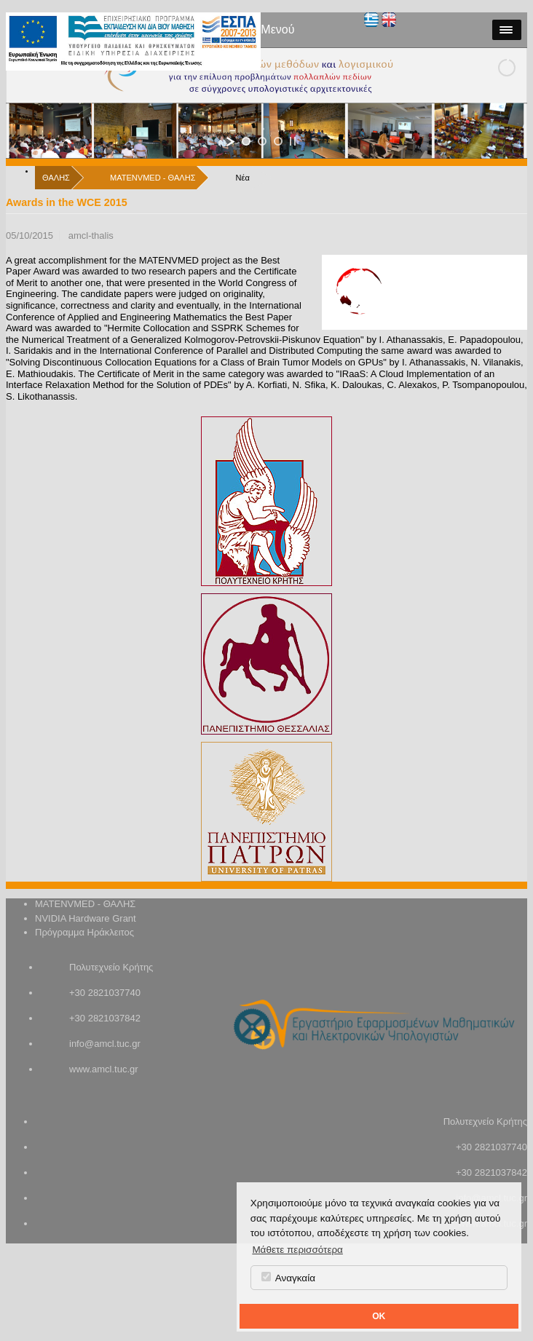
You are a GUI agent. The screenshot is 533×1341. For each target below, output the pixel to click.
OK (378, 1316)
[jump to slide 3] (278, 141)
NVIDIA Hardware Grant (85, 918)
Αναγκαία (288, 1277)
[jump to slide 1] (246, 141)
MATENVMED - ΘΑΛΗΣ (153, 177)
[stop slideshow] (293, 141)
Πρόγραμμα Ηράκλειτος (84, 932)
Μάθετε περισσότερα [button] (297, 1249)
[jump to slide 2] (262, 141)
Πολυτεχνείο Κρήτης (111, 967)
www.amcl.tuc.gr (103, 1069)
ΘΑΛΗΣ (56, 177)
